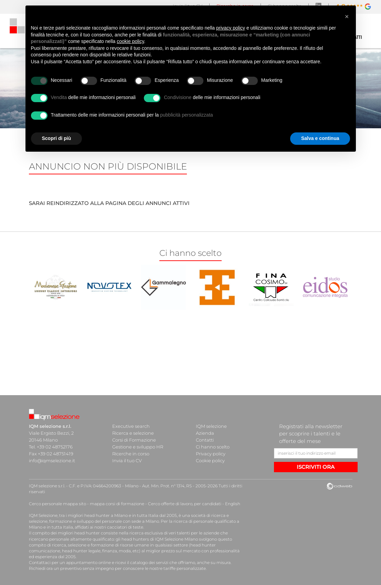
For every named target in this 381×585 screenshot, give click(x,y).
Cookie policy (210, 460)
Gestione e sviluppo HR (137, 446)
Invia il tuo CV (127, 460)
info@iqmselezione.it (52, 460)
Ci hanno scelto (213, 446)
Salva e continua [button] (320, 138)
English (232, 503)
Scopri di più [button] (56, 138)
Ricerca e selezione (133, 433)
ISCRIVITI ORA (316, 467)
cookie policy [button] (130, 41)
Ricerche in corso (130, 453)
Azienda (205, 433)
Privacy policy (210, 453)
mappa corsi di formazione (117, 503)
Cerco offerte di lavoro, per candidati (184, 503)
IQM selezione (211, 426)
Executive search (131, 426)
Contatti (205, 440)
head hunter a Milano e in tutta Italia (121, 515)
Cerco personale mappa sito (57, 503)
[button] (346, 16)
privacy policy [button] (230, 28)
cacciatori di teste (125, 527)
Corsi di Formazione (134, 440)
